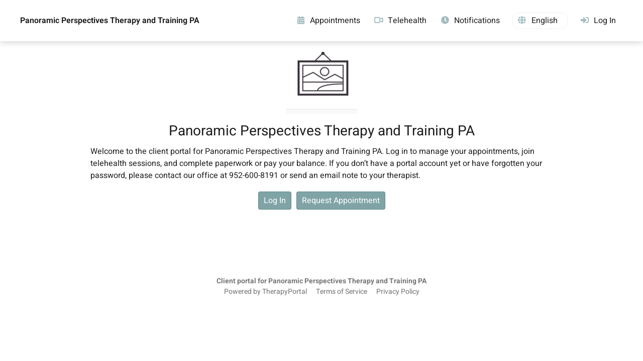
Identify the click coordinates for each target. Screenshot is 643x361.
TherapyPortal (284, 292)
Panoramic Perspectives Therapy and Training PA (109, 20)
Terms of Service (341, 292)
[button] (540, 20)
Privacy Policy (397, 292)
